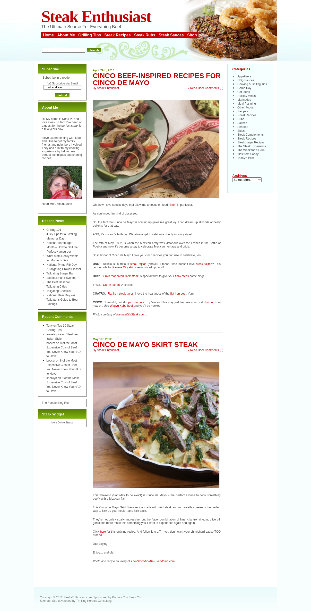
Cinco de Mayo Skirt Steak (145, 344)
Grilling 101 (53, 229)
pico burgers (136, 302)
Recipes (242, 111)
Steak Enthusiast (96, 17)
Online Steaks (65, 422)
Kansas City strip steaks (128, 267)
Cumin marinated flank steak (120, 276)
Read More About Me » (57, 204)
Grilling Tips (89, 35)
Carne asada (111, 285)
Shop (192, 35)
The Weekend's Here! (251, 150)
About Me (66, 35)
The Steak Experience (251, 146)
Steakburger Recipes (251, 142)
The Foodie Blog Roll (55, 403)
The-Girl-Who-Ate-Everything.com (153, 561)
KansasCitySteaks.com (131, 314)
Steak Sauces (171, 35)
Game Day (244, 88)
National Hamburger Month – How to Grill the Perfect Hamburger (62, 247)
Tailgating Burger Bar (60, 273)
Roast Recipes (246, 115)
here (103, 531)
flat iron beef (178, 293)
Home (48, 35)
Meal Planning (246, 103)
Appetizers (244, 76)
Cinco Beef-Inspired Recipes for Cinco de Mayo (157, 79)
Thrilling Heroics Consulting (94, 601)
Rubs (240, 119)
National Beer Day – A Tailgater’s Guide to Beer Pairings (62, 300)
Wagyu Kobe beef (121, 305)
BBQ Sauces (245, 80)
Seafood (242, 127)
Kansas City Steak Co (126, 597)
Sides (241, 130)
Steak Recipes (117, 35)
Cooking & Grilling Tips (252, 84)
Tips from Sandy (248, 154)
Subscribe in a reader (56, 77)
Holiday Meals (246, 96)
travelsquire (53, 334)
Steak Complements (250, 134)
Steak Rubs (144, 35)
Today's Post (245, 158)
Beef (173, 204)
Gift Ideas (243, 92)
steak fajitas (138, 264)
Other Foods (245, 107)
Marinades (244, 99)
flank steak (182, 276)
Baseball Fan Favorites (61, 278)
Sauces (242, 123)
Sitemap (45, 601)
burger (209, 302)
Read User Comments (204, 88)
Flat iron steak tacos (120, 293)
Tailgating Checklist (58, 291)
